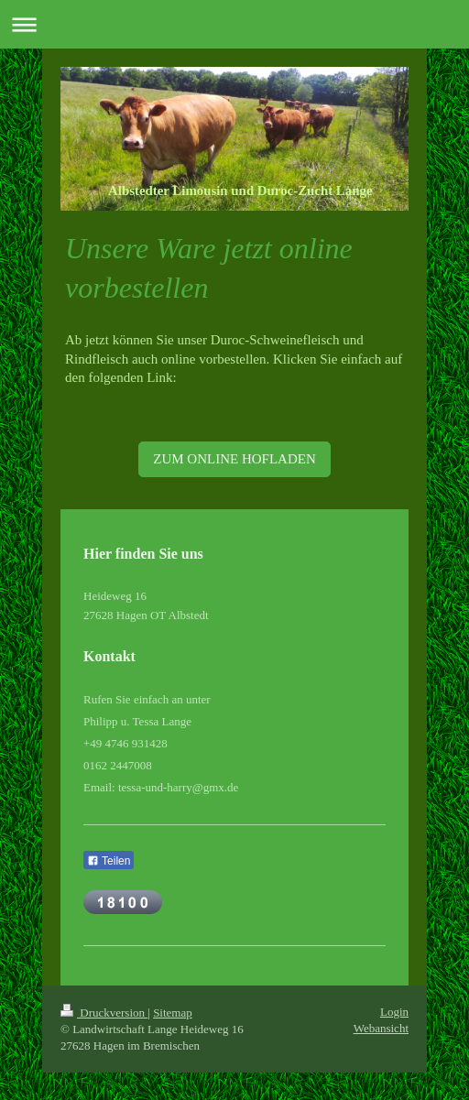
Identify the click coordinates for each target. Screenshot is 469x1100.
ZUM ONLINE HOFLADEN (234, 459)
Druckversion (103, 1012)
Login (394, 1011)
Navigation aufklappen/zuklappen (234, 24)
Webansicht (381, 1028)
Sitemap (172, 1012)
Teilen (108, 861)
